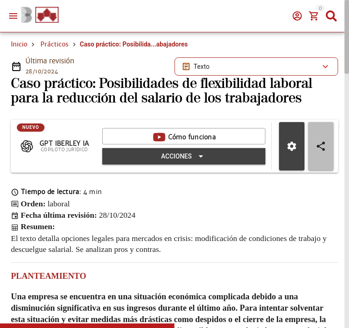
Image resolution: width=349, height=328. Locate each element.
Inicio (19, 44)
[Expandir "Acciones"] (183, 156)
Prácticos (54, 44)
